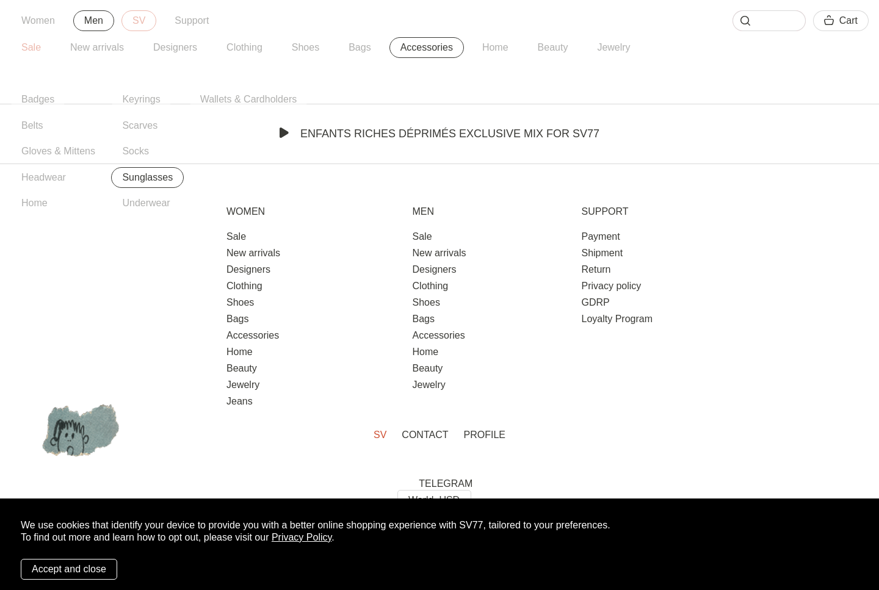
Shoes (305, 47)
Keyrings (141, 99)
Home (495, 47)
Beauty (553, 47)
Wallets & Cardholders (248, 99)
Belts (32, 125)
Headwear (43, 177)
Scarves (139, 125)
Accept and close (69, 569)
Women (38, 20)
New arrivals (97, 47)
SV (138, 20)
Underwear (146, 203)
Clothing (244, 47)
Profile (484, 435)
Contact (425, 435)
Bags (360, 47)
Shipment (602, 253)
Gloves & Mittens (58, 151)
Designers (175, 47)
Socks (135, 151)
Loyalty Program (617, 319)
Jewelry (613, 47)
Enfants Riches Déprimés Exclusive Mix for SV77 (439, 134)
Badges (37, 99)
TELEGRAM (445, 483)
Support (192, 20)
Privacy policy (611, 286)
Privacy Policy (301, 537)
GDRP (595, 302)
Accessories (426, 47)
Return (595, 269)
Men (93, 20)
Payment (600, 236)
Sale (31, 47)
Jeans (239, 401)
